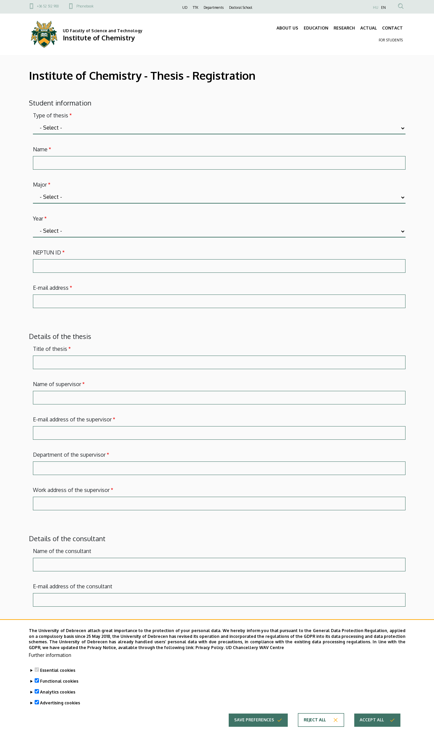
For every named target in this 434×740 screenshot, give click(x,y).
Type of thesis (50, 115)
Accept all (372, 719)
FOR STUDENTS (391, 40)
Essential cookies (57, 670)
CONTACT (392, 28)
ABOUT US (287, 28)
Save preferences (254, 719)
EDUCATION (316, 28)
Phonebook (84, 6)
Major (40, 184)
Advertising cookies (60, 702)
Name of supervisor (57, 384)
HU (375, 7)
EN (383, 7)
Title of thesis (50, 348)
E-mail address (51, 287)
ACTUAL (368, 28)
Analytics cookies (57, 692)
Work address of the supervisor (71, 490)
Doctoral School (240, 7)
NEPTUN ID (47, 252)
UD (184, 7)
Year (38, 218)
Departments (214, 7)
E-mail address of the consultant (72, 586)
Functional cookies (59, 681)
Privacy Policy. (210, 647)
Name (40, 149)
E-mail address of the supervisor (72, 419)
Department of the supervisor (69, 454)
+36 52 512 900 (48, 6)
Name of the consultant (62, 551)
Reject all (315, 719)
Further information (50, 655)
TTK (195, 7)
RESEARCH (344, 28)
